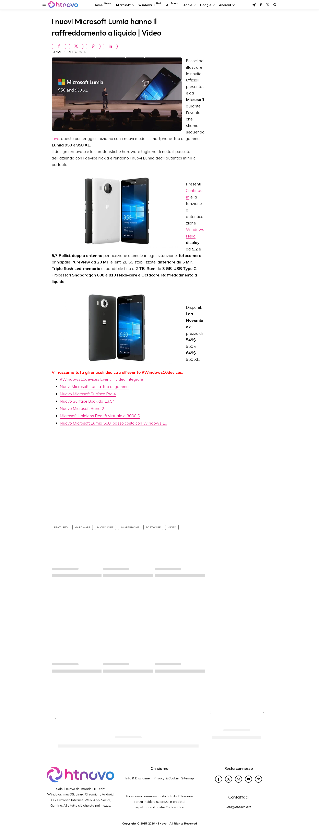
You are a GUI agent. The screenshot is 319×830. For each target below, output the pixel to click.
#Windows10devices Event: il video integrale (101, 379)
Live (55, 138)
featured (61, 527)
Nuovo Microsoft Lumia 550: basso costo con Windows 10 (113, 423)
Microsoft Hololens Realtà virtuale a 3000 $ (100, 415)
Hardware (82, 527)
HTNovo (161, 823)
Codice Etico (175, 807)
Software (153, 527)
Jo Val (57, 51)
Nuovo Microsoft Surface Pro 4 (88, 393)
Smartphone (129, 527)
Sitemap (187, 778)
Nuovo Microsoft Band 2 (82, 408)
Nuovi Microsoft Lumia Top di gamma (94, 386)
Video (172, 527)
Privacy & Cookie (166, 778)
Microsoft (105, 527)
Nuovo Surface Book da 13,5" (87, 401)
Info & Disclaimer (138, 778)
